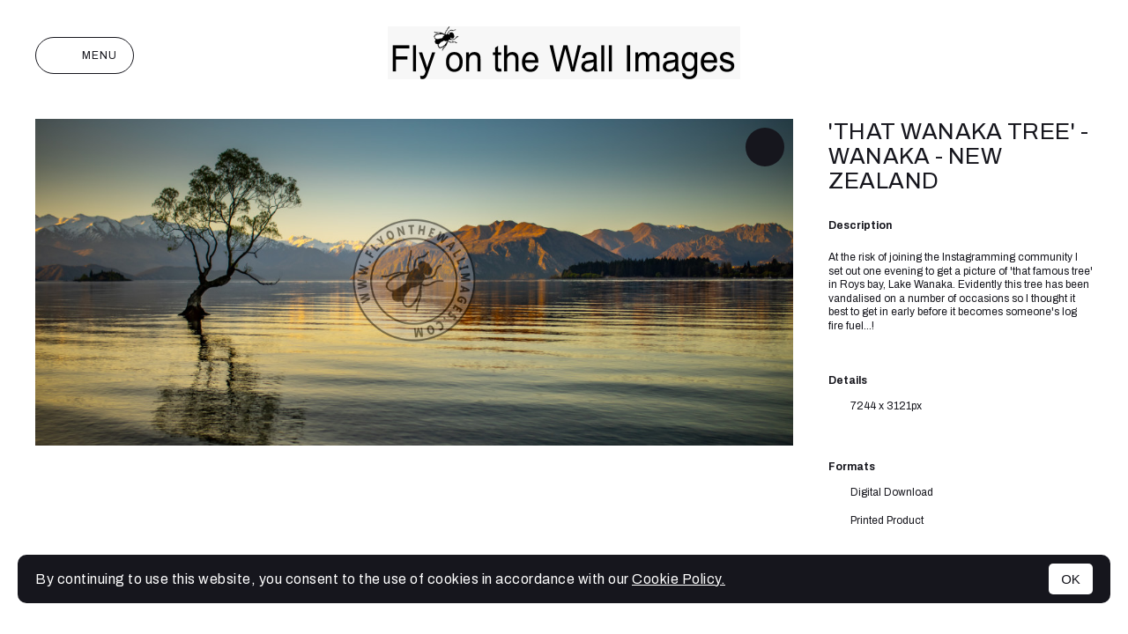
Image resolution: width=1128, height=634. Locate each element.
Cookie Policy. (678, 578)
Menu (84, 55)
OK (1070, 578)
